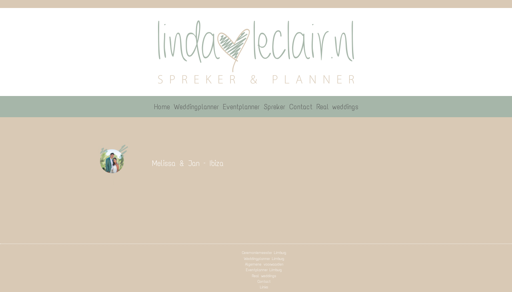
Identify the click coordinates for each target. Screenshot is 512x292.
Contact (264, 281)
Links (264, 287)
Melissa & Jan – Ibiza (188, 163)
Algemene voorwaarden (264, 264)
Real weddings (264, 275)
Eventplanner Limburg (264, 269)
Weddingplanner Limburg (264, 258)
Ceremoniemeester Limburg (264, 252)
